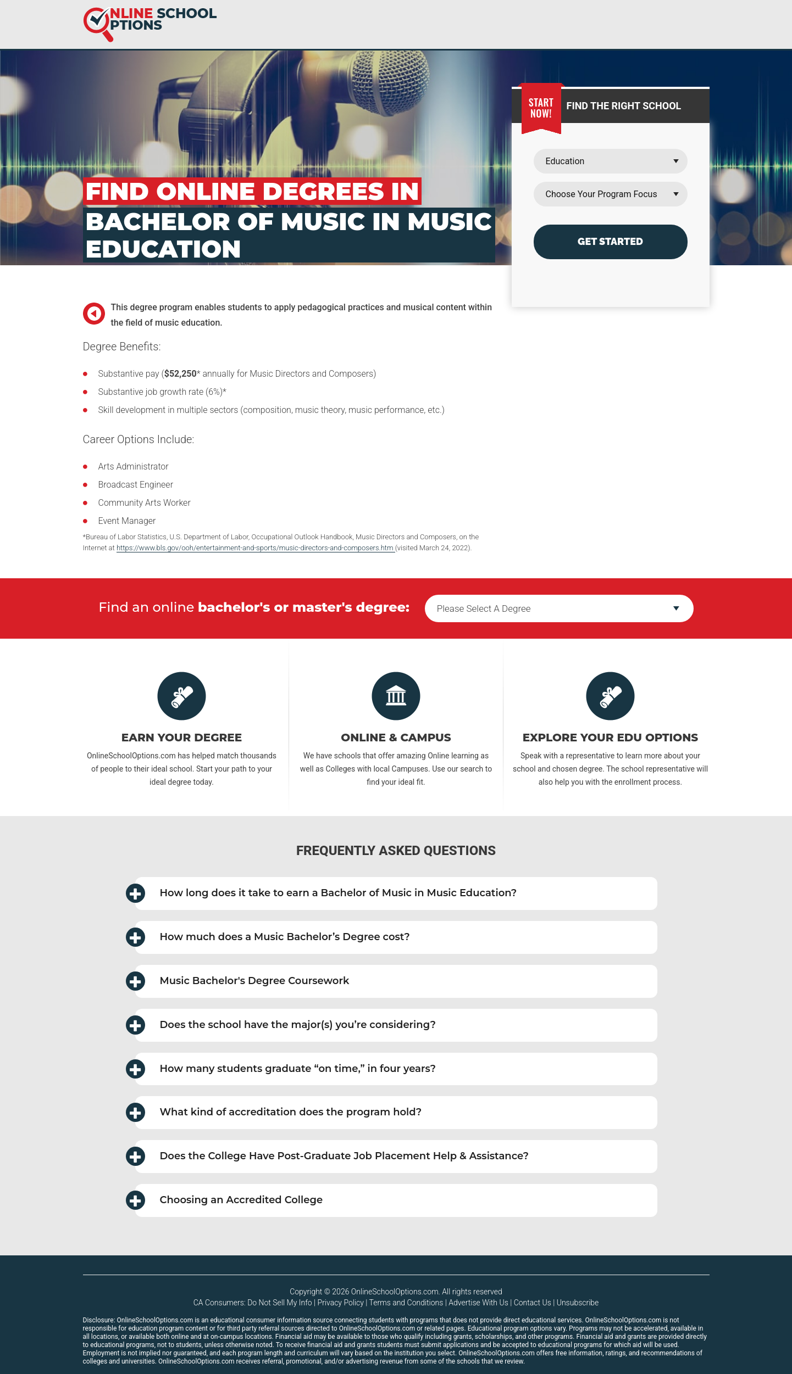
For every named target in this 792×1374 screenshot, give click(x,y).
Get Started (610, 241)
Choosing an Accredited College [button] (229, 1200)
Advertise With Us (478, 1302)
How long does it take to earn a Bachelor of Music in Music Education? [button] (326, 893)
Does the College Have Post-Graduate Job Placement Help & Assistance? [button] (332, 1156)
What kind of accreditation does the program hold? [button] (278, 1112)
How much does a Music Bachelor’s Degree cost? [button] (272, 937)
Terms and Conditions (406, 1302)
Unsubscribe (578, 1302)
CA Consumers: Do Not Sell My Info (252, 1302)
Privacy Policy (341, 1302)
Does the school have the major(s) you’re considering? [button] (285, 1025)
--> (559, 608)
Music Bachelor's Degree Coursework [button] (242, 981)
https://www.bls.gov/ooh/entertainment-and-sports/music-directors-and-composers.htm (256, 548)
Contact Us (532, 1302)
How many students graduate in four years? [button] (285, 1069)
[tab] (396, 893)
